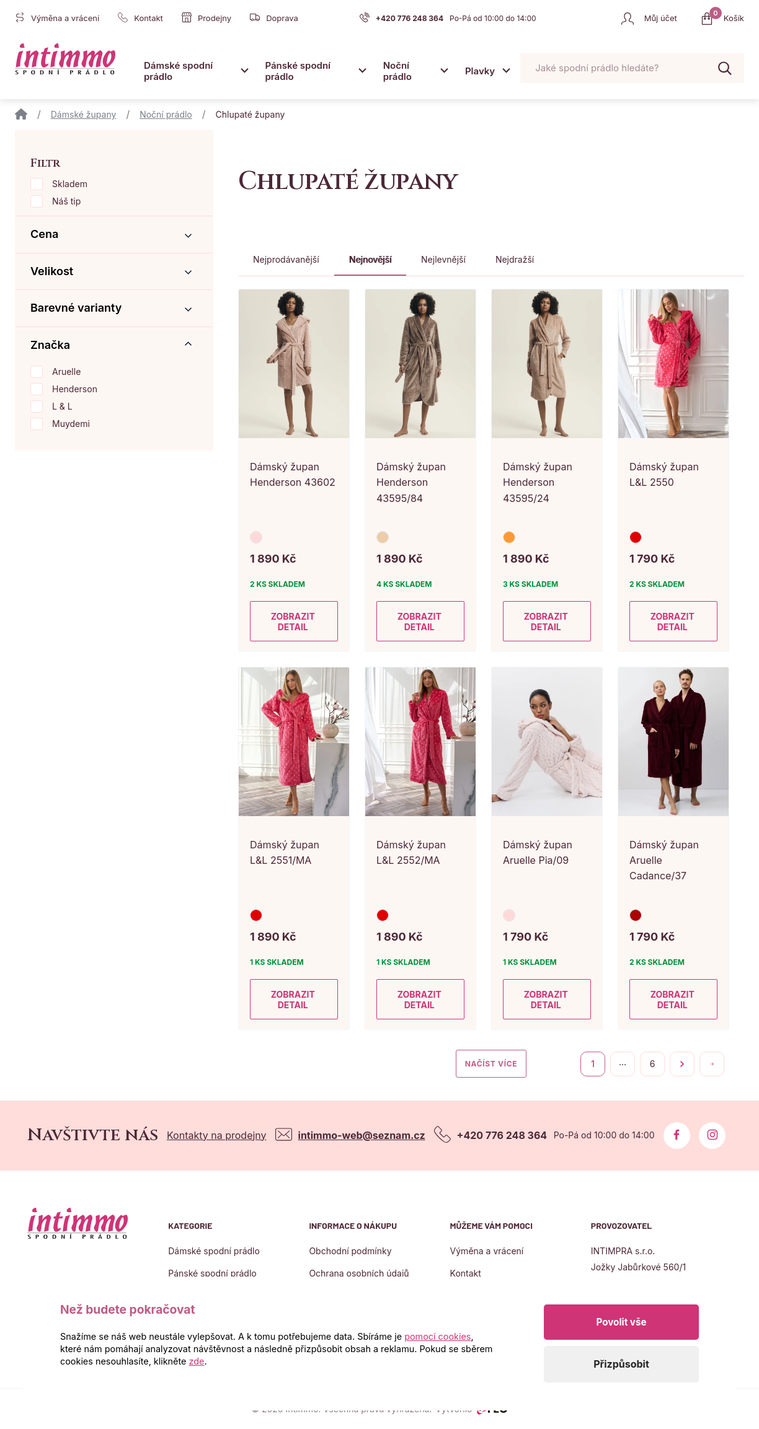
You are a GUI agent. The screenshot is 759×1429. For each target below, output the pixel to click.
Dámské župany (84, 114)
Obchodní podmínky (350, 1251)
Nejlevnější (443, 259)
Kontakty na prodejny (217, 1135)
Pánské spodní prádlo (298, 70)
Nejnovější (370, 259)
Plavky (480, 71)
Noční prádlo (397, 70)
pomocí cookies (437, 1336)
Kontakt (465, 1273)
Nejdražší (514, 259)
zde (197, 1361)
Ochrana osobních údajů (359, 1273)
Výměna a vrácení (487, 1251)
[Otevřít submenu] (244, 70)
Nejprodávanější (286, 259)
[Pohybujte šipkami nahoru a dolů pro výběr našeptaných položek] (632, 68)
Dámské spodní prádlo (178, 70)
